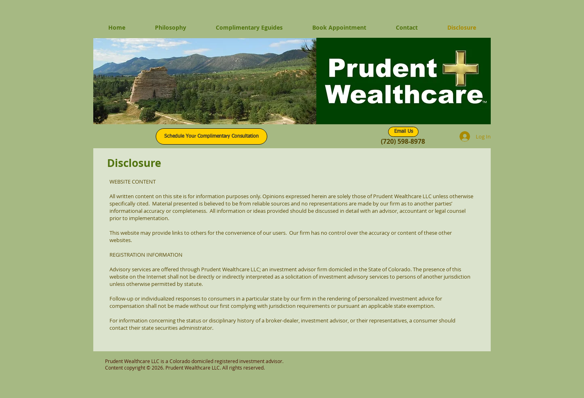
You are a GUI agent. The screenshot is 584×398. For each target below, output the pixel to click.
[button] (204, 81)
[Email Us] (403, 132)
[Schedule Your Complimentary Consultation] (211, 136)
